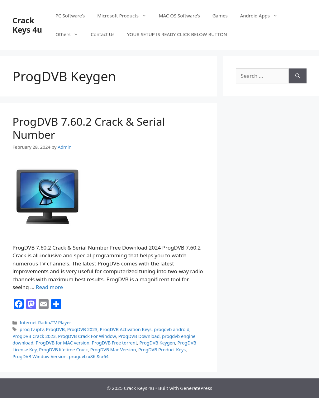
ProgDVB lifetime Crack (63, 350)
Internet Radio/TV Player (45, 322)
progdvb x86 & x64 (88, 356)
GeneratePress (196, 388)
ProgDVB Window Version (39, 356)
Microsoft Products (125, 15)
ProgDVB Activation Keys (125, 329)
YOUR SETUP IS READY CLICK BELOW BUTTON (177, 34)
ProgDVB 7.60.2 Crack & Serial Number (88, 128)
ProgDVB (55, 329)
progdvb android (171, 329)
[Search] (298, 75)
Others (69, 34)
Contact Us (102, 34)
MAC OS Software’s (179, 15)
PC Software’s (70, 15)
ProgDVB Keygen (157, 343)
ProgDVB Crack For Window (87, 336)
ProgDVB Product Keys (162, 350)
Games (220, 15)
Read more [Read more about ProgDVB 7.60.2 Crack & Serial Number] (49, 287)
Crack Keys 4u (27, 25)
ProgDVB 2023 (82, 329)
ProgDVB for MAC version (62, 343)
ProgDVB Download (139, 336)
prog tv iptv (32, 329)
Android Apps (262, 15)
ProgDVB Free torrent (114, 343)
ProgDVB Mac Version (113, 350)
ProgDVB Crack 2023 (34, 336)
